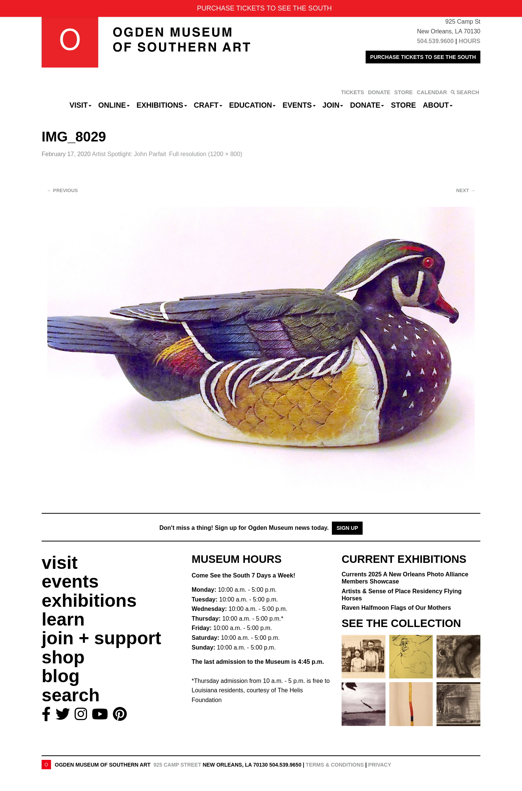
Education (252, 105)
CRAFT (208, 105)
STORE (403, 92)
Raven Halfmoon (396, 608)
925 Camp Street (177, 765)
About (438, 105)
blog (61, 676)
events (70, 581)
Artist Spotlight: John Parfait (129, 154)
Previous (62, 190)
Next (465, 190)
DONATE (379, 92)
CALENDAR (432, 92)
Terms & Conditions (335, 765)
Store (403, 105)
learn (63, 619)
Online (114, 105)
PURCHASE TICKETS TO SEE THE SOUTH (423, 57)
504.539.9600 (435, 41)
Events (299, 105)
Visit (80, 105)
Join (333, 105)
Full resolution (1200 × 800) (205, 154)
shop (63, 657)
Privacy (379, 765)
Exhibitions (161, 105)
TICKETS (352, 92)
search (71, 695)
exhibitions (89, 601)
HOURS (469, 41)
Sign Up (347, 528)
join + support (101, 638)
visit (60, 563)
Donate (367, 105)
